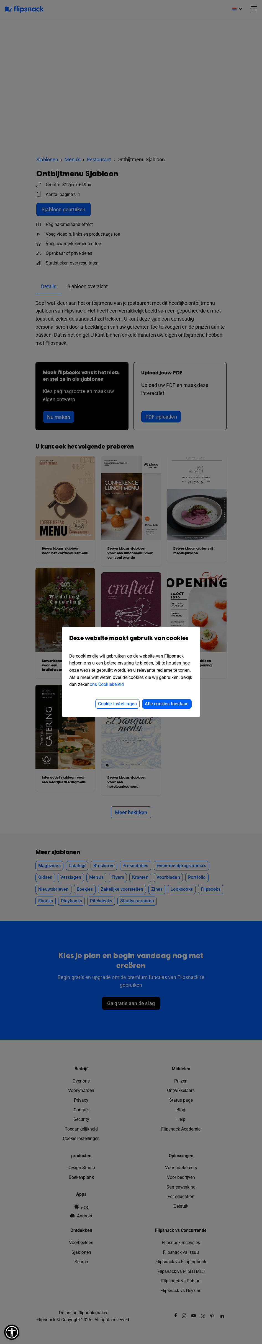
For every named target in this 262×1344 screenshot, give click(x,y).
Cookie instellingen (117, 703)
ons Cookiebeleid (107, 684)
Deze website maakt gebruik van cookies (131, 642)
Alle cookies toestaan (167, 703)
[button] (12, 1332)
